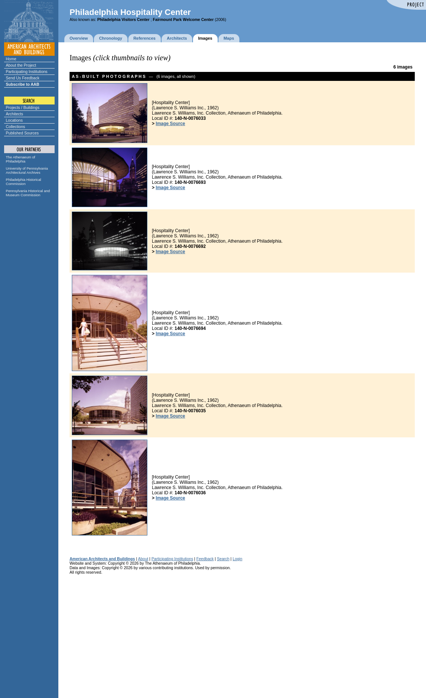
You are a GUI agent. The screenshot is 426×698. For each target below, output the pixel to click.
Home (11, 59)
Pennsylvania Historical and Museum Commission (28, 193)
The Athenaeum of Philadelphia (20, 159)
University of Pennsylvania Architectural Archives (27, 170)
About (143, 558)
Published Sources (22, 133)
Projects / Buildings (23, 107)
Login (237, 558)
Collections (15, 126)
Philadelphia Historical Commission (23, 181)
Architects (14, 114)
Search (223, 558)
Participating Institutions (26, 71)
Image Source (170, 123)
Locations (14, 120)
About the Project (21, 65)
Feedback (205, 558)
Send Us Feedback (23, 78)
